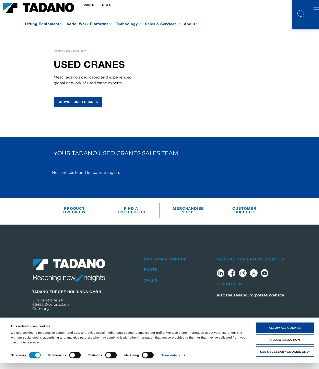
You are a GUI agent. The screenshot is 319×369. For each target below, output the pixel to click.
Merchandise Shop (188, 224)
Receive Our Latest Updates (250, 273)
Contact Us (230, 298)
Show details (170, 361)
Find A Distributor (131, 224)
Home (57, 65)
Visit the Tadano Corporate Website (250, 309)
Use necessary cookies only (285, 357)
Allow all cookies (285, 333)
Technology (127, 24)
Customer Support (244, 224)
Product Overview (74, 224)
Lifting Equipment (42, 24)
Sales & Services (161, 24)
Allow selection (285, 345)
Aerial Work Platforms (88, 24)
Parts (151, 284)
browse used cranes (78, 116)
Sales (151, 294)
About (189, 24)
